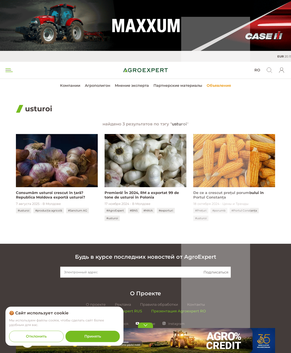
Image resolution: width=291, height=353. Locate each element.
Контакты (196, 304)
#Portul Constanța (244, 210)
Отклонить (36, 336)
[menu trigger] (8, 70)
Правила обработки (159, 304)
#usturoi (23, 210)
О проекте (96, 304)
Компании (70, 85)
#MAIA (148, 210)
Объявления (219, 85)
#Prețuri (200, 210)
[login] (282, 70)
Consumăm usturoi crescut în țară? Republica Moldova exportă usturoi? (50, 195)
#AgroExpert (115, 210)
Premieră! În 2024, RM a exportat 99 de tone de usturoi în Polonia (142, 195)
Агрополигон (97, 85)
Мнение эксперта (132, 85)
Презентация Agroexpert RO (178, 311)
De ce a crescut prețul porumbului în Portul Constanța (228, 195)
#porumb (219, 210)
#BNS (134, 210)
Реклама (123, 304)
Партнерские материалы (177, 85)
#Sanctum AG (77, 210)
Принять (92, 336)
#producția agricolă (48, 210)
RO (257, 70)
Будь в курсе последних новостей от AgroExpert (145, 257)
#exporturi (166, 210)
